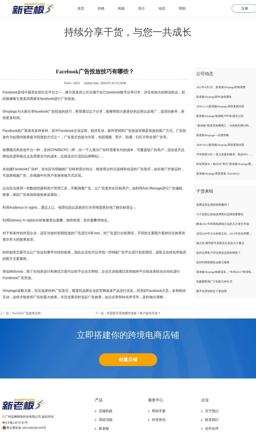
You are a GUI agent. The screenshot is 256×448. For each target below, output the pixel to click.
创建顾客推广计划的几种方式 (214, 281)
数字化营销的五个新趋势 (211, 291)
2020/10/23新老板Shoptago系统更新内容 (220, 144)
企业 (205, 400)
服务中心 (155, 400)
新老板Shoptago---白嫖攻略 (212, 135)
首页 (80, 8)
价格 (101, 8)
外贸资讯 (159, 420)
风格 (121, 8)
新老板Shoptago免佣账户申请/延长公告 (220, 116)
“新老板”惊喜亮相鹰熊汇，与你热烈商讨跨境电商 (225, 125)
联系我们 (212, 420)
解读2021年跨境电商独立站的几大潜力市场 (222, 223)
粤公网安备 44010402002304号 (24, 428)
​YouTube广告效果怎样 (26, 313)
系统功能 (105, 420)
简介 (141, 8)
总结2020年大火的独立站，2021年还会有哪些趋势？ (225, 233)
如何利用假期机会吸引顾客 (213, 262)
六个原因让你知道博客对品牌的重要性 (219, 214)
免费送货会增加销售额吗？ (213, 204)
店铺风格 (105, 411)
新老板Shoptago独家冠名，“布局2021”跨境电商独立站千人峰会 (225, 271)
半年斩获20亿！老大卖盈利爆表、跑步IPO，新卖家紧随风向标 (225, 154)
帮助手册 (159, 411)
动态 (162, 8)
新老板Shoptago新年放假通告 (214, 96)
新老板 (104, 428)
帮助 (182, 8)
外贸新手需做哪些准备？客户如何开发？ (134, 313)
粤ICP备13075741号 (15, 422)
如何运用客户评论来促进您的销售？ (218, 252)
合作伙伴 (212, 428)
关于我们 (212, 411)
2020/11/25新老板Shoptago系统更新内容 (220, 106)
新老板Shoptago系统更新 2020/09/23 (218, 173)
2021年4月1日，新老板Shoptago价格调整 (221, 87)
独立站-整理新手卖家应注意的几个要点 (220, 243)
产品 (99, 400)
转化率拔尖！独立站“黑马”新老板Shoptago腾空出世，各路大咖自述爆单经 (225, 164)
